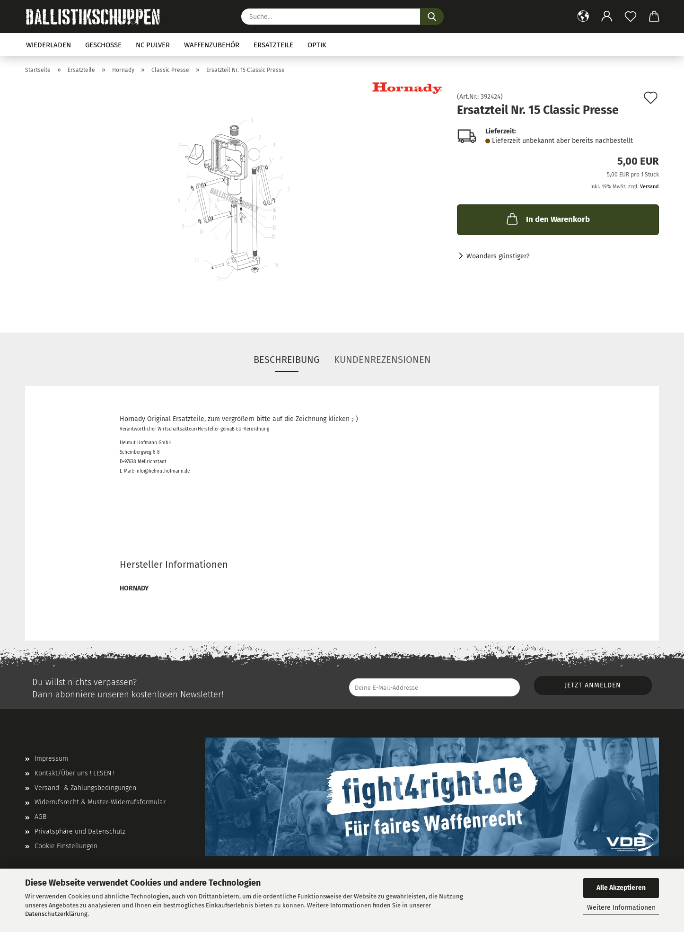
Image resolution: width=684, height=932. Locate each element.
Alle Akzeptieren (621, 888)
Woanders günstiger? (497, 256)
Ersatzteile (273, 45)
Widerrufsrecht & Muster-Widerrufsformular (100, 802)
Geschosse (103, 45)
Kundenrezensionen (382, 359)
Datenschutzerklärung (56, 913)
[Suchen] (432, 16)
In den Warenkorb (547, 218)
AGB (40, 817)
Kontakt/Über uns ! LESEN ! (74, 773)
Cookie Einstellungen (66, 846)
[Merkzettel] (630, 16)
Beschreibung (287, 359)
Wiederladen (48, 45)
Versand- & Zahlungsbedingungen (85, 788)
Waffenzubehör (211, 45)
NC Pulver (153, 45)
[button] (583, 16)
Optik (316, 45)
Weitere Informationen (621, 908)
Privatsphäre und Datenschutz (80, 831)
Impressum (51, 759)
